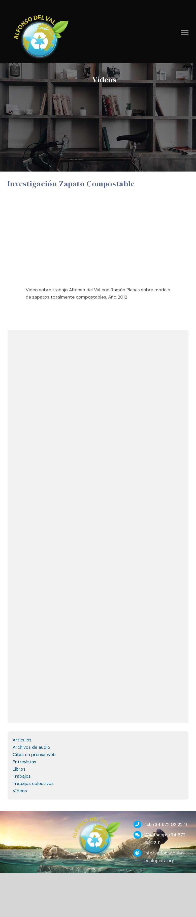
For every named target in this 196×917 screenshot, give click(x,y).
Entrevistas (24, 762)
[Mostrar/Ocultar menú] (184, 32)
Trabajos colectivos (33, 783)
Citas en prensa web (34, 755)
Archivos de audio (31, 747)
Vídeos (20, 791)
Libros (19, 769)
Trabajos (22, 776)
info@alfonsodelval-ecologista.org (165, 857)
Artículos (22, 740)
